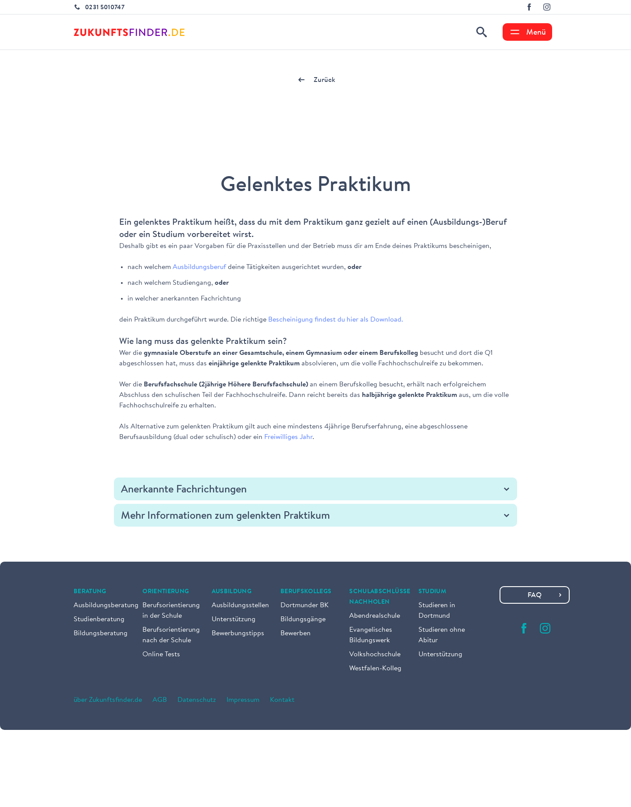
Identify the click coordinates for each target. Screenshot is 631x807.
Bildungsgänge (303, 619)
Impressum (243, 700)
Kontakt (282, 700)
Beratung (90, 592)
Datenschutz (196, 700)
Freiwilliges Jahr (288, 437)
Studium (432, 592)
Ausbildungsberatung (106, 605)
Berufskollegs (306, 592)
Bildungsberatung (101, 633)
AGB (159, 700)
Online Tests (161, 654)
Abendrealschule (374, 615)
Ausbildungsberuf (200, 267)
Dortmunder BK (304, 605)
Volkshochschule (375, 654)
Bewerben (295, 633)
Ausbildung (232, 592)
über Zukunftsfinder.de (108, 700)
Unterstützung (233, 619)
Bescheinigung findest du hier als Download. (335, 319)
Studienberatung (99, 619)
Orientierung (165, 592)
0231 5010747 (104, 8)
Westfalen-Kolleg (375, 668)
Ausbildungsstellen (240, 605)
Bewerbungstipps (238, 633)
